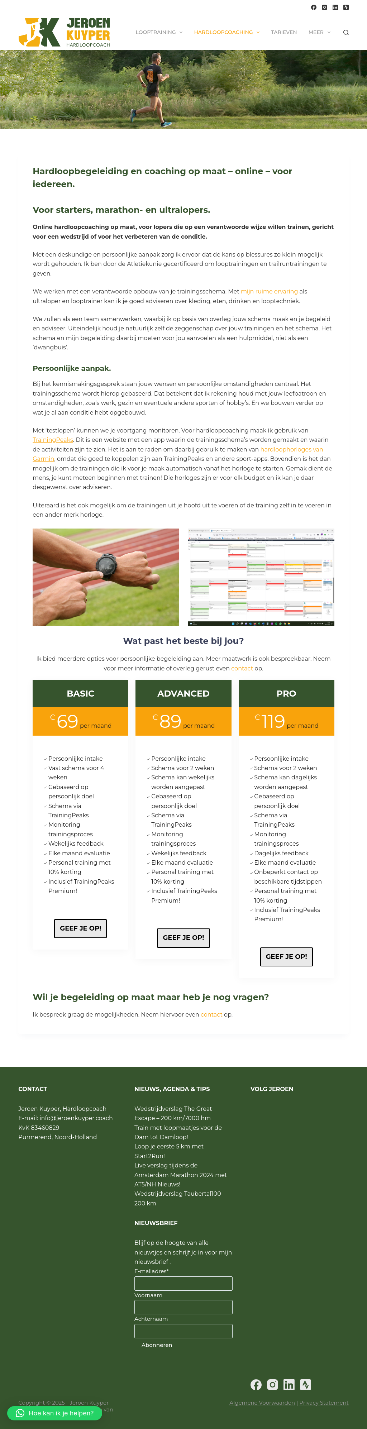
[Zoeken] (346, 32)
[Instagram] (324, 7)
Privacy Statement (323, 1402)
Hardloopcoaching (228, 32)
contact (242, 670)
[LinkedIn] (335, 7)
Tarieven (284, 32)
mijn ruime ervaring (269, 291)
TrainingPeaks (53, 439)
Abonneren (157, 1345)
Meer (321, 32)
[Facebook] (313, 7)
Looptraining (161, 32)
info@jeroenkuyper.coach (76, 1118)
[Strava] (346, 7)
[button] (54, 1413)
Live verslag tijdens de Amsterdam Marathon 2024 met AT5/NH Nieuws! (180, 1175)
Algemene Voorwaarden (262, 1402)
